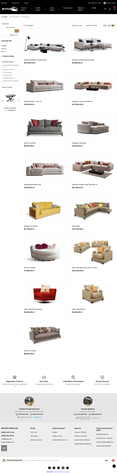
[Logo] (9, 8)
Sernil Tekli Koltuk (78, 309)
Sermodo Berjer (29, 268)
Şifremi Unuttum (36, 440)
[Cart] (115, 9)
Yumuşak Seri (25, 17)
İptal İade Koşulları (102, 434)
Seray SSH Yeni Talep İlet (104, 438)
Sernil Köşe (76, 226)
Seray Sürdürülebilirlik (103, 446)
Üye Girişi (34, 432)
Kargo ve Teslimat (80, 432)
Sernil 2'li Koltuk (29, 143)
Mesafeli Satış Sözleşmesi (82, 444)
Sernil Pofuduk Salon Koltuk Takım (84, 268)
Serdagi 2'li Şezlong (79, 143)
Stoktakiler (29, 25)
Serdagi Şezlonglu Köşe (32, 184)
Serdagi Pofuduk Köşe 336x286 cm (85, 184)
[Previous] (2, 101)
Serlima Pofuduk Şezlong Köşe (83, 60)
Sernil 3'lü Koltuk (30, 351)
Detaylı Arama (14, 35)
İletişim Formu (57, 436)
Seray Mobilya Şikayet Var (104, 442)
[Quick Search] (7, 30)
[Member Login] (110, 9)
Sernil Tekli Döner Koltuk (33, 309)
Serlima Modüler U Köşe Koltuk (35, 60)
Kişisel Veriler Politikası (82, 440)
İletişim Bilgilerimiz (7, 442)
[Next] (18, 101)
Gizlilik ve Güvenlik (80, 436)
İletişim (54, 432)
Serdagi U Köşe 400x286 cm (82, 101)
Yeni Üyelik (34, 436)
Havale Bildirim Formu (59, 440)
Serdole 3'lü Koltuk (31, 226)
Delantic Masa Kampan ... (10, 108)
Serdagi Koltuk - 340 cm (33, 101)
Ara (17, 30)
